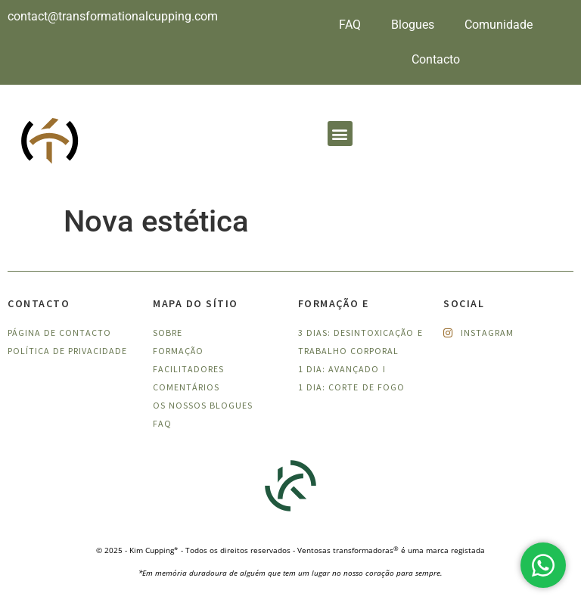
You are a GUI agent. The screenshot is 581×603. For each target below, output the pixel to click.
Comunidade (498, 24)
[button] (340, 133)
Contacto (436, 59)
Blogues (412, 24)
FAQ (350, 24)
